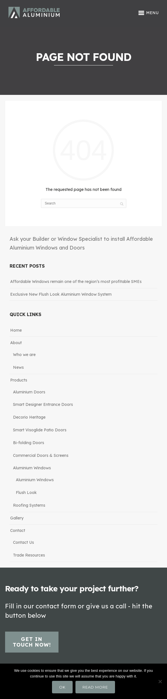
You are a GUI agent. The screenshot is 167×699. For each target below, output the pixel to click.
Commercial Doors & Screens (40, 455)
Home (16, 330)
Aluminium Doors (29, 392)
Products (18, 380)
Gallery (16, 518)
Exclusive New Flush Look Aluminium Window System (61, 294)
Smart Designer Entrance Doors (43, 404)
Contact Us (23, 542)
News (18, 367)
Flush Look (26, 492)
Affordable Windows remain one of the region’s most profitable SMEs (76, 281)
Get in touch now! (32, 642)
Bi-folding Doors (28, 442)
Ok (62, 687)
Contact (17, 530)
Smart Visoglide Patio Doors (39, 429)
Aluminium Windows (32, 467)
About (16, 342)
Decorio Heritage (29, 417)
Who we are (24, 354)
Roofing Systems (29, 505)
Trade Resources (29, 555)
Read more (95, 687)
